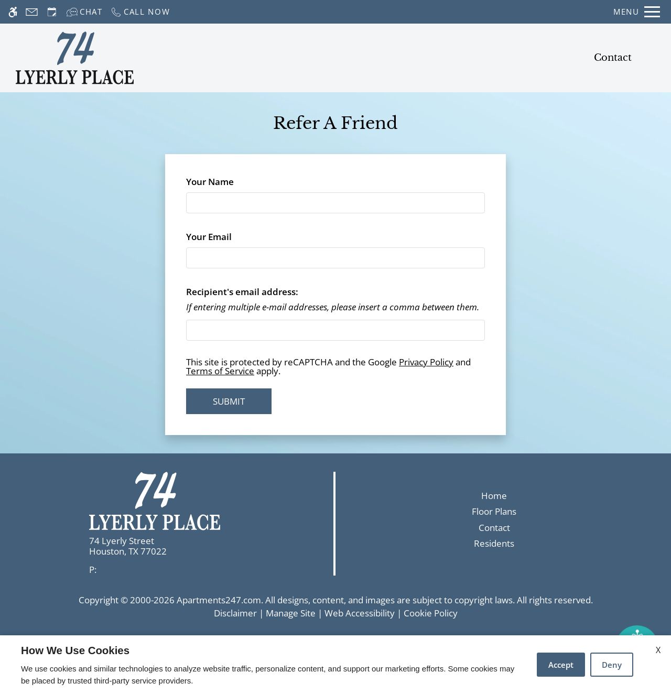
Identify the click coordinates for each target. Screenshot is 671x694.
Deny (612, 664)
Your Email (227, 237)
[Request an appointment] (51, 12)
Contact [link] (494, 528)
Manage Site (291, 613)
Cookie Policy (431, 613)
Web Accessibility (359, 613)
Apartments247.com (219, 600)
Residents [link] (494, 543)
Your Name (229, 182)
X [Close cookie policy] (658, 650)
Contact (613, 57)
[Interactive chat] (84, 12)
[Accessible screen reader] (13, 12)
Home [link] (494, 496)
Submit (229, 401)
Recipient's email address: (242, 292)
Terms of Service (220, 371)
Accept (560, 664)
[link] (168, 546)
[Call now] (140, 12)
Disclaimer (235, 613)
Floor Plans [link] (494, 511)
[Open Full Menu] (637, 12)
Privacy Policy (426, 362)
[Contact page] (31, 12)
